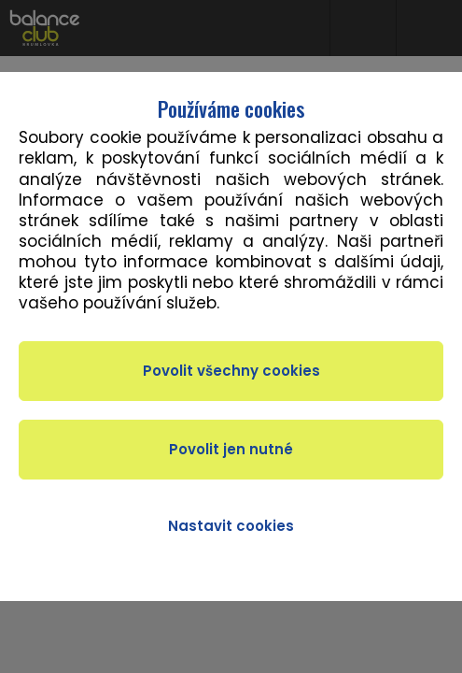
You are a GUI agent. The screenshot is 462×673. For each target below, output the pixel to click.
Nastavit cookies (231, 526)
